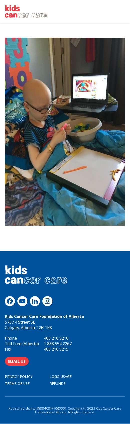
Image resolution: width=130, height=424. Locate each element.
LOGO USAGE (61, 376)
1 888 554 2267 (58, 343)
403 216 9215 (56, 349)
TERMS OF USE (17, 383)
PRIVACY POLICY (18, 376)
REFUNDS (58, 383)
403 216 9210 (56, 338)
